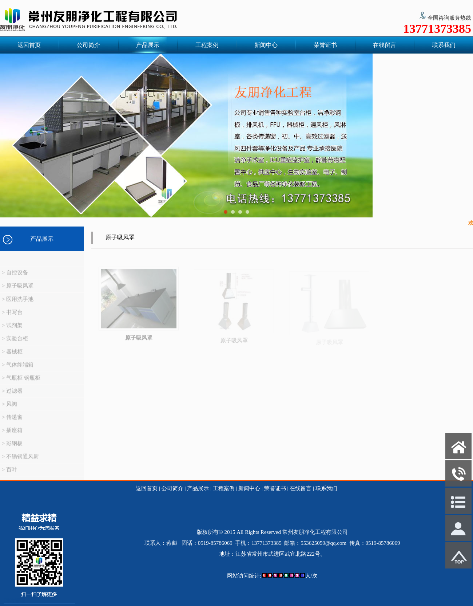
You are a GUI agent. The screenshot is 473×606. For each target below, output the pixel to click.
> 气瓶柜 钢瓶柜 (21, 383)
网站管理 (14, 600)
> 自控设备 (15, 277)
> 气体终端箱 (17, 370)
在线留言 (384, 45)
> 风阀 (9, 409)
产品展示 (147, 45)
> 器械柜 (12, 356)
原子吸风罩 (138, 343)
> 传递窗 (12, 422)
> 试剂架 (12, 330)
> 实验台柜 (15, 343)
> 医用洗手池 (17, 304)
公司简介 (88, 45)
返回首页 (29, 45)
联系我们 (444, 45)
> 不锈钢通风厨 (20, 461)
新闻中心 (266, 45)
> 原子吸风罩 (17, 291)
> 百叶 (9, 474)
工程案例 (207, 45)
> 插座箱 (12, 435)
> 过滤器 (12, 396)
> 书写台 (12, 317)
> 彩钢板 (12, 448)
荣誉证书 (325, 45)
